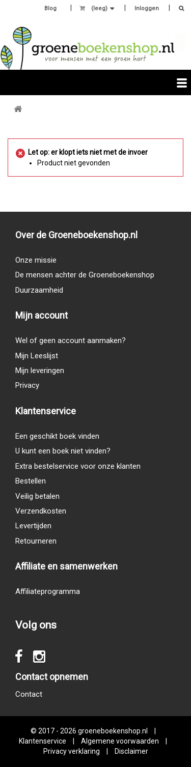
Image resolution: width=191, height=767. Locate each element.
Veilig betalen (37, 496)
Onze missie (36, 260)
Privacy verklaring (71, 751)
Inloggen (146, 8)
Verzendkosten (40, 511)
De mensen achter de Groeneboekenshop (84, 274)
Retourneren (36, 541)
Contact (28, 694)
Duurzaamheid (39, 290)
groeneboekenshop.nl (113, 731)
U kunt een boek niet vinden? (63, 451)
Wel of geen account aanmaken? (70, 340)
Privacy (27, 385)
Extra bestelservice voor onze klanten (78, 466)
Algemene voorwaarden (120, 741)
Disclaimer (131, 751)
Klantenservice (42, 741)
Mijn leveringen (39, 370)
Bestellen (30, 481)
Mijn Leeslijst (36, 355)
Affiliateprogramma (47, 591)
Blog (50, 8)
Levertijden (33, 525)
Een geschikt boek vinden (57, 436)
